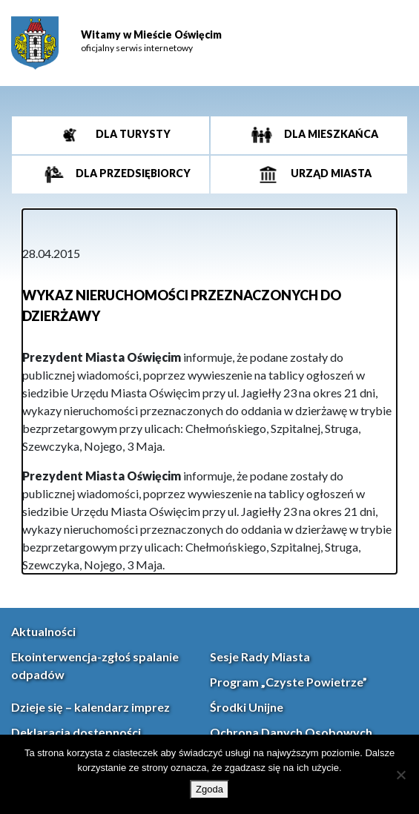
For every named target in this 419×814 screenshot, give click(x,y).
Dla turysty (132, 134)
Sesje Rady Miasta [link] (260, 656)
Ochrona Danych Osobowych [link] (291, 732)
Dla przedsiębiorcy (132, 173)
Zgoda (209, 789)
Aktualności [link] (43, 631)
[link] (35, 43)
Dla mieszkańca (330, 134)
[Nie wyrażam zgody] (400, 774)
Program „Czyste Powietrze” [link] (288, 682)
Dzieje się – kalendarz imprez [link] (90, 707)
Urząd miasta (330, 173)
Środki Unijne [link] (246, 707)
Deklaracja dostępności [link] (76, 732)
